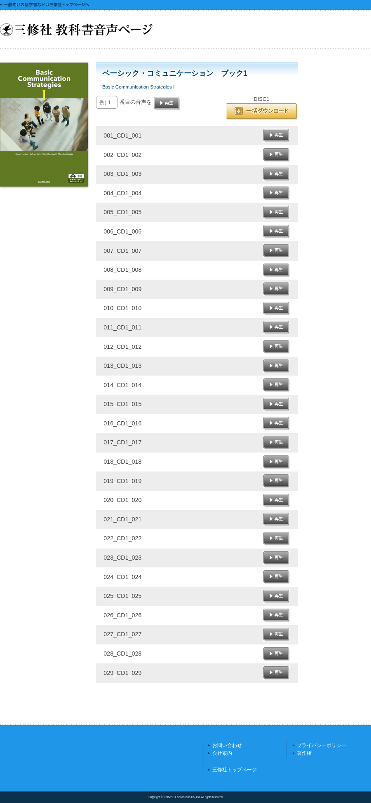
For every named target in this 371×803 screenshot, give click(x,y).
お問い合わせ (227, 745)
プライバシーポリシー (321, 745)
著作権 (304, 753)
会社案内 (222, 753)
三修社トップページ (234, 770)
